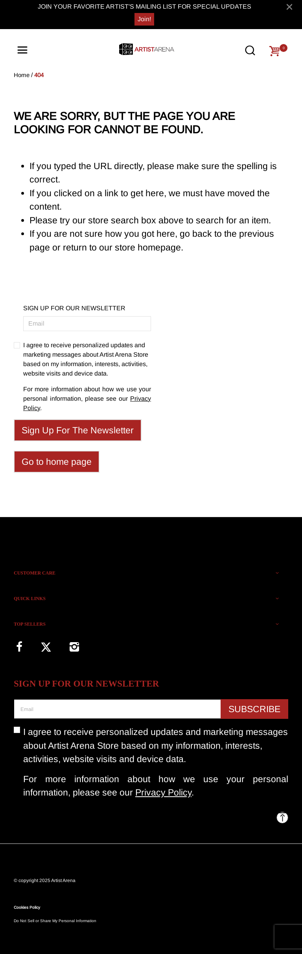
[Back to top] (282, 817)
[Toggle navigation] (22, 50)
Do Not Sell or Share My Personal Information (55, 921)
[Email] (87, 323)
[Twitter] (45, 647)
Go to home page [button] (57, 462)
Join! (144, 19)
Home (21, 75)
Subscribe (254, 709)
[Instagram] (74, 646)
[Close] (289, 6)
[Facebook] (19, 646)
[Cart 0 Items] (274, 51)
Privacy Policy (163, 792)
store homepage (148, 247)
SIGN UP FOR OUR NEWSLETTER (74, 308)
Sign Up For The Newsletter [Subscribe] (78, 430)
